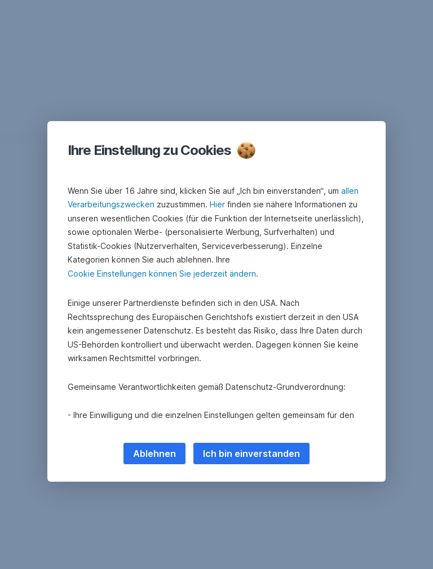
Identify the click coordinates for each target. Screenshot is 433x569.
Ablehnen (154, 453)
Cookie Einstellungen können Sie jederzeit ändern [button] (162, 273)
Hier (217, 204)
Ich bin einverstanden (251, 453)
